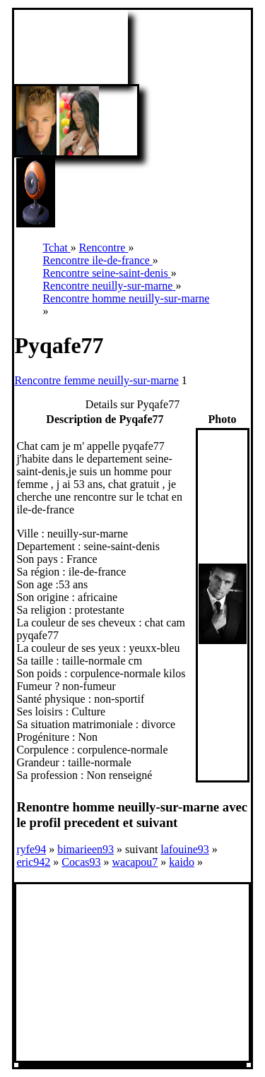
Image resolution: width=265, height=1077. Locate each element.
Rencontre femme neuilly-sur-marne (96, 380)
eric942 (33, 862)
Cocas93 (80, 862)
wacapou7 (135, 862)
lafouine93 (184, 849)
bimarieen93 (85, 849)
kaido (181, 862)
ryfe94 (31, 849)
